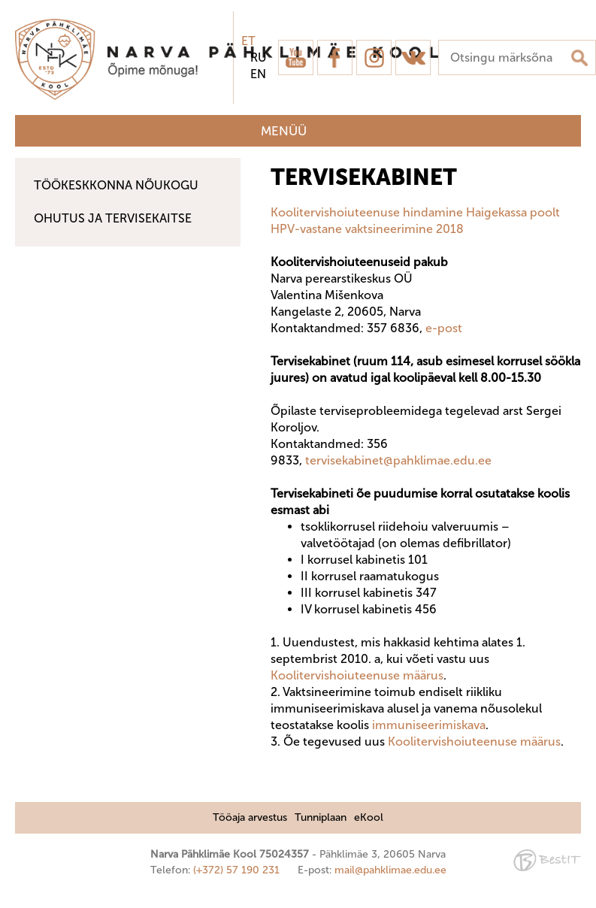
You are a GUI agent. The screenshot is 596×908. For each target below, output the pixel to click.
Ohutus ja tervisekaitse (113, 218)
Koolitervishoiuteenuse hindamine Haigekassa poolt (417, 212)
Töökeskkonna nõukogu (116, 185)
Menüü (284, 130)
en (258, 74)
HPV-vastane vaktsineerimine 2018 (367, 229)
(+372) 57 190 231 (236, 870)
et (248, 41)
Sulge (571, 28)
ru (258, 57)
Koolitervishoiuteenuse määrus (357, 675)
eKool (368, 817)
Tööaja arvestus (250, 817)
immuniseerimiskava (429, 725)
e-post (443, 328)
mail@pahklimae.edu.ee (390, 870)
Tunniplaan (320, 817)
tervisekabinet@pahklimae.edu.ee (400, 460)
